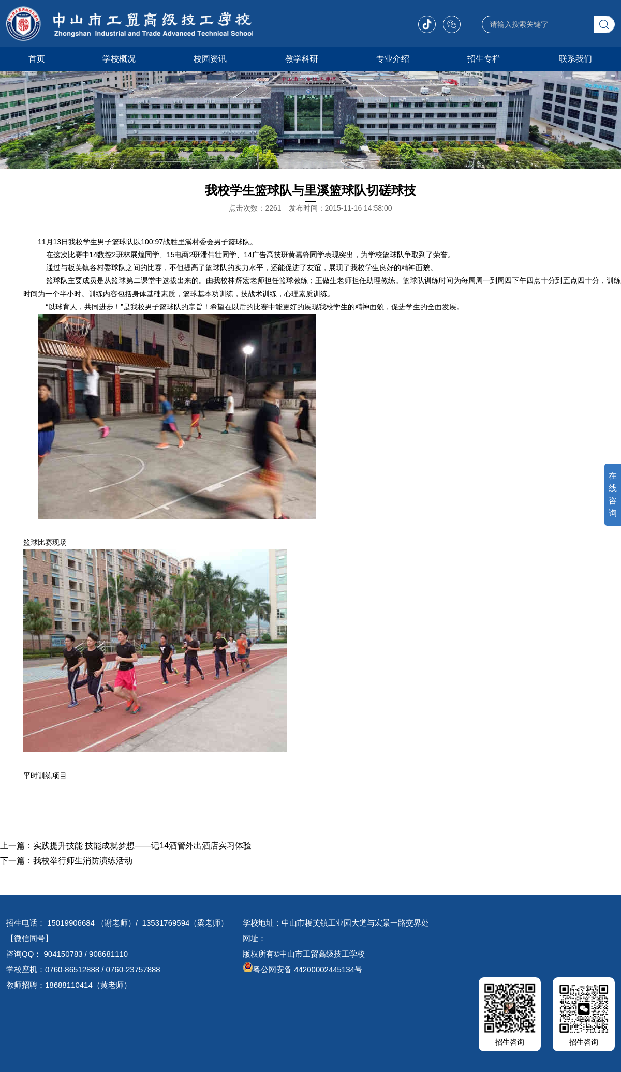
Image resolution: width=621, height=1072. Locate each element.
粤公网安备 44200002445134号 (302, 969)
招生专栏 (483, 58)
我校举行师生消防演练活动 (82, 860)
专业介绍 (392, 58)
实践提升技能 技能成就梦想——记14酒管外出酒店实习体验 (142, 845)
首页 (36, 58)
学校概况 (119, 58)
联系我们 (575, 58)
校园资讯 (210, 58)
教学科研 (301, 58)
